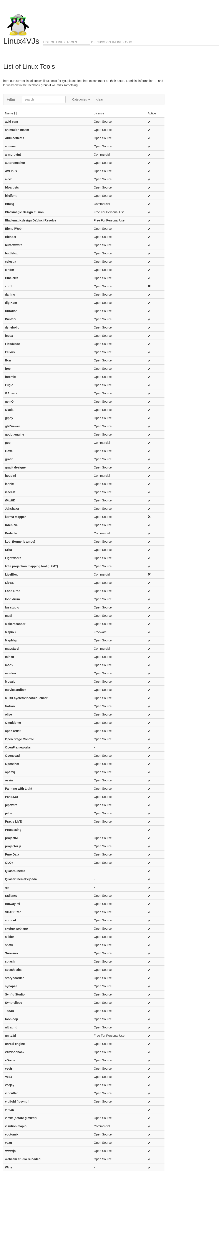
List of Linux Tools (60, 42)
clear (99, 99)
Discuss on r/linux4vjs (111, 42)
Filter (11, 99)
